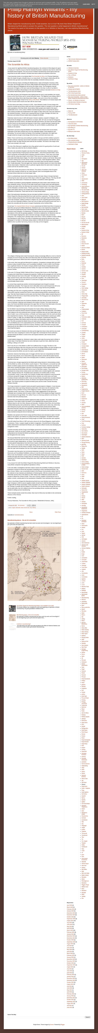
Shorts (83, 773)
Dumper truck (85, 370)
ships (83, 767)
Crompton (84, 344)
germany (84, 444)
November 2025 (71, 915)
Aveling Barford (85, 193)
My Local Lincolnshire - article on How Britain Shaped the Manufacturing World (78, 97)
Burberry (84, 257)
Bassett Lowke (85, 211)
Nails (83, 639)
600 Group (84, 151)
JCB (83, 537)
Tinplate (84, 843)
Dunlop (83, 372)
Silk (82, 780)
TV (82, 852)
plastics (83, 684)
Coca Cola (84, 313)
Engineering (85, 389)
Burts (83, 259)
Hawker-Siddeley (86, 484)
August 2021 (70, 1003)
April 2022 (69, 992)
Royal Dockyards (86, 740)
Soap (83, 790)
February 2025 (70, 932)
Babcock (84, 199)
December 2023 (71, 959)
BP (82, 234)
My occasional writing (73, 140)
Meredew (84, 611)
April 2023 (69, 972)
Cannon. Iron (85, 270)
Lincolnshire (85, 573)
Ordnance (70, 77)
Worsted (84, 892)
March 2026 (70, 907)
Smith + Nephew (86, 788)
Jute (83, 550)
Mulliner (84, 635)
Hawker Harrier (85, 480)
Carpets (84, 274)
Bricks (83, 240)
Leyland (84, 569)
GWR (83, 476)
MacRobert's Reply (73, 144)
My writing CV (71, 127)
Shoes (83, 771)
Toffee (83, 845)
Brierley (83, 242)
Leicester (84, 565)
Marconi (84, 599)
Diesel (83, 361)
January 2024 (70, 957)
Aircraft (83, 166)
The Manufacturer (72, 115)
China (83, 292)
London (83, 581)
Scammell (84, 751)
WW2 (83, 894)
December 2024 (71, 936)
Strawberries (85, 816)
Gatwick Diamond (86, 436)
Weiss (83, 879)
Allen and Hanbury (84, 170)
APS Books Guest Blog (74, 104)
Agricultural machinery (84, 163)
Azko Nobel (84, 197)
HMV (83, 499)
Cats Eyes (84, 280)
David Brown (85, 349)
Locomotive (84, 577)
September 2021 (71, 1001)
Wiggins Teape (85, 884)
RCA (83, 724)
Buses (83, 261)
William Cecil (85, 886)
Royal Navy (84, 743)
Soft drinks (84, 794)
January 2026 (70, 911)
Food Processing (86, 421)
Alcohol (83, 167)
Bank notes (84, 209)
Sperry (83, 798)
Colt (83, 321)
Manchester (85, 592)
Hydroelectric (85, 514)
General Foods (85, 440)
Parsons (84, 671)
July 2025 (69, 922)
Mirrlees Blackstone (84, 623)
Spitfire (83, 801)
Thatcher (84, 831)
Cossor (83, 336)
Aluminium (84, 175)
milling (83, 618)
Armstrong (84, 184)
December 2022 (71, 978)
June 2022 (69, 988)
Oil (82, 658)
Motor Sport (85, 633)
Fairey (83, 400)
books (83, 228)
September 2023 (71, 965)
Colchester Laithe (86, 317)
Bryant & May (85, 251)
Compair (84, 324)
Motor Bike (84, 628)
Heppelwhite (85, 492)
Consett (83, 332)
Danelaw (84, 347)
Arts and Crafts (85, 189)
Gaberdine (84, 429)
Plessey (84, 686)
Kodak (83, 552)
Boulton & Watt (85, 232)
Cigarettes (84, 303)
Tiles (83, 837)
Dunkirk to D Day (72, 73)
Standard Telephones (84, 806)
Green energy (85, 467)
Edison (83, 376)
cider (83, 301)
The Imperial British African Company (24, 206)
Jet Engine (84, 539)
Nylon (83, 656)
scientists (84, 762)
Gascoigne (84, 434)
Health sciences (86, 486)
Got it (93, 4)
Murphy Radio (85, 637)
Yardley (83, 896)
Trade (83, 850)
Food (83, 419)
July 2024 (69, 945)
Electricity (84, 381)
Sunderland (84, 820)
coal (83, 307)
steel (83, 811)
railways (84, 718)
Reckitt (83, 726)
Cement (84, 282)
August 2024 (70, 943)
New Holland (85, 645)
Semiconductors (86, 763)
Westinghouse (85, 881)
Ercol (83, 393)
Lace (83, 555)
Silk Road (84, 782)
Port (83, 690)
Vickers (83, 867)
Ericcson (84, 395)
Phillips (83, 680)
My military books (72, 138)
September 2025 (71, 918)
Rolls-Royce (85, 732)
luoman (52, 1024)
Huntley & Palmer (86, 512)
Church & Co (85, 299)
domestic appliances (84, 364)
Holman (83, 501)
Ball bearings (85, 207)
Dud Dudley (85, 368)
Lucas (83, 584)
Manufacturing (85, 597)
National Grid (85, 641)
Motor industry (85, 629)
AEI (82, 157)
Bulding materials (86, 255)
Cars (83, 278)
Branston (84, 236)
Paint (83, 667)
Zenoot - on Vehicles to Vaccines (76, 100)
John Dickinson (85, 543)
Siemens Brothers (84, 776)
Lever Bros (84, 567)
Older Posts (58, 512)
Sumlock (84, 818)
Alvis (83, 177)
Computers (84, 326)
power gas (84, 696)
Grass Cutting (85, 461)
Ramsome (84, 720)
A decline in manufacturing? (24, 624)
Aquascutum (85, 179)
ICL (82, 518)
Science (84, 756)
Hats (83, 478)
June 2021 (69, 1007)
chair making (85, 288)
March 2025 (70, 930)
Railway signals (85, 716)
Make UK (70, 111)
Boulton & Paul (85, 230)
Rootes (83, 736)
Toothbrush (84, 847)
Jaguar (83, 533)
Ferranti (83, 402)
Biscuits (83, 220)
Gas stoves (84, 433)
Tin (82, 839)
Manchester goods (85, 595)
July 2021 (69, 1005)
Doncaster (84, 366)
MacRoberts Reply (73, 79)
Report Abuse (71, 149)
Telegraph (84, 825)
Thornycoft (84, 833)
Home (31, 512)
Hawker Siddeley (86, 482)
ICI (82, 516)
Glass (83, 452)
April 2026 (69, 905)
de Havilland (85, 351)
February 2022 (70, 994)
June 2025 (69, 924)
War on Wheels (72, 75)
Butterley (84, 263)
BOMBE (84, 226)
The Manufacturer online (74, 91)
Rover (83, 738)
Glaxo (83, 454)
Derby (83, 357)
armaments (84, 182)
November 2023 (71, 961)
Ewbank (84, 396)
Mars (83, 605)
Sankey (83, 749)
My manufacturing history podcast (76, 95)
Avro (83, 195)
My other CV (71, 129)
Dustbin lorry (85, 374)
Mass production (86, 607)
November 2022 (71, 980)
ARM (83, 180)
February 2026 (70, 909)
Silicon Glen (85, 778)
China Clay (84, 294)
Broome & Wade (86, 247)
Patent (83, 673)
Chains (83, 286)
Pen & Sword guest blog (74, 93)
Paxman (84, 675)
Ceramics (84, 284)
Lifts (83, 571)
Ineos (83, 523)
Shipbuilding (85, 765)
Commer (84, 322)
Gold (22, 507)
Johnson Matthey (86, 548)
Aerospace (84, 159)
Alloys (83, 173)
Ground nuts (26, 507)
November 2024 (71, 938)
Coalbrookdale (85, 309)
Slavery (34, 507)
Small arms (84, 786)
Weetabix (84, 877)
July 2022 (69, 986)
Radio (83, 711)
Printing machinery (84, 702)
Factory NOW (71, 113)
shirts (83, 769)
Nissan (83, 652)
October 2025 (70, 917)
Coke (83, 315)
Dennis (83, 355)
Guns (83, 474)
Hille (83, 494)
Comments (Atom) (19, 515)
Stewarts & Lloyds (84, 813)
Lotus (83, 582)
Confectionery (85, 330)
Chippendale (85, 296)
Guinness (84, 472)
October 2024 (70, 940)
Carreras (84, 276)
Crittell (83, 342)
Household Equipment (84, 508)
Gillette (83, 448)
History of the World (33, 99)
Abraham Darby (86, 153)
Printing (83, 700)
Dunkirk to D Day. (55, 90)
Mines (83, 620)
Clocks (83, 305)
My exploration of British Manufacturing (78, 125)
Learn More (86, 4)
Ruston (83, 747)
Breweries (84, 238)
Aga (83, 160)
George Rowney (86, 442)
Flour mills (84, 415)
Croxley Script (85, 346)
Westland (84, 883)
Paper (83, 669)
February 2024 (70, 955)
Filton (83, 404)
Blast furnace (85, 224)
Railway (84, 715)
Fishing (83, 409)
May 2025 (69, 926)
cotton (83, 338)
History (83, 496)
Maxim (83, 609)
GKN (83, 450)
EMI (83, 387)
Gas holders (85, 431)
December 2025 (71, 913)
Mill (82, 617)
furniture (84, 425)
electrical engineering (85, 378)
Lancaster (84, 559)
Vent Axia (84, 865)
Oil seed (84, 660)
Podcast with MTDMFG (74, 89)
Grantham (84, 459)
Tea (82, 823)
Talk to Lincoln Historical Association (77, 59)
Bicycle (83, 217)
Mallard (83, 588)
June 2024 (69, 947)
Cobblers (84, 311)
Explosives (84, 398)
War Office (84, 869)
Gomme (84, 458)
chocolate (84, 297)
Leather (83, 563)
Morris (83, 626)
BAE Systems (85, 201)
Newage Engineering (85, 649)
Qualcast (84, 707)
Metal (83, 613)
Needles (84, 643)
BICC (83, 215)
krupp (83, 554)
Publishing (84, 705)
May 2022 (69, 990)
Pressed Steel (85, 698)
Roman (83, 734)
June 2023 (69, 970)
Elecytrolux (84, 385)
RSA (83, 745)
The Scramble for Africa (18, 64)
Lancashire (84, 557)
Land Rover (84, 561)
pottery (83, 694)
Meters (83, 615)
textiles (83, 829)
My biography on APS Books (75, 121)
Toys (83, 848)
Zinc (83, 898)
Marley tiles (84, 603)
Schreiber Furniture (84, 754)
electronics (84, 383)
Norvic (83, 654)
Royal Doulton (85, 741)
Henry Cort (84, 490)
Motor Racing (85, 631)
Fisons (83, 411)
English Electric (85, 391)
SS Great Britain (86, 803)
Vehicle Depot (85, 863)
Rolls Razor (84, 730)
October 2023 (70, 963)
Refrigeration (85, 728)
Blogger (63, 1024)
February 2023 (70, 974)
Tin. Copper (84, 841)
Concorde (84, 328)
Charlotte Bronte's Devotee (75, 142)
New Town (84, 647)
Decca (83, 353)
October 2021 (70, 999)
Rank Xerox (85, 722)
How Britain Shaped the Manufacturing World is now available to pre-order (35, 605)
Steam (83, 809)
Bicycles (84, 218)
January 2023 (70, 976)
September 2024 (71, 942)
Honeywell (84, 503)
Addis (83, 155)
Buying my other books (74, 131)
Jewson (83, 541)
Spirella (83, 800)
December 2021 (71, 997)
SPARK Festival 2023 (73, 61)
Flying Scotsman (86, 417)
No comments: (21, 505)
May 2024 (69, 949)
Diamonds (18, 507)
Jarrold (83, 535)
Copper (13, 507)
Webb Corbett (85, 875)
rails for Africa (85, 713)
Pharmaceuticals (86, 679)
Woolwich (84, 890)
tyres (83, 854)
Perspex (84, 677)
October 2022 (70, 982)
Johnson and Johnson (85, 545)
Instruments (85, 525)
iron (82, 529)
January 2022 (70, 996)
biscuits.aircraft (85, 222)
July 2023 (69, 969)
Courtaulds (84, 340)
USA (83, 856)
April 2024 (69, 951)
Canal (83, 265)
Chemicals (84, 290)
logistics (84, 579)
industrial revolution (84, 521)
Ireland (83, 527)
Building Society (86, 253)
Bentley (83, 213)
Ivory (31, 507)
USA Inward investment (85, 859)
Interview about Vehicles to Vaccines (77, 102)
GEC (83, 438)
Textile (83, 827)
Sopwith (84, 796)
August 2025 (70, 920)
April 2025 (69, 928)
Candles (84, 267)
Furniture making (86, 427)
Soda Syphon (85, 792)
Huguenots (84, 510)
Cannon (84, 268)
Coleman (84, 319)
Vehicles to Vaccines (73, 68)
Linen (83, 575)
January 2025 (70, 934)
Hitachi (83, 497)
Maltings (84, 590)
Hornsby (84, 505)
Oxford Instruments (85, 664)
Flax (83, 413)
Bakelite (84, 205)
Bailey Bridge (85, 203)
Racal (83, 709)
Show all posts (44, 58)
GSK (83, 471)
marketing (84, 601)
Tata (83, 821)
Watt (83, 871)
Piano (83, 682)
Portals (83, 692)
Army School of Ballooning (85, 187)
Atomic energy (85, 191)
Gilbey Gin (84, 446)
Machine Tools (85, 586)
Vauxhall (84, 861)
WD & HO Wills (85, 873)
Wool (83, 888)
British (83, 245)
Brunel (83, 249)
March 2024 (70, 953)
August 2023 (70, 967)
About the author (72, 123)
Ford (83, 423)
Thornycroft (84, 835)
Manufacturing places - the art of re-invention (22, 520)
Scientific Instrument (84, 759)
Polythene (84, 688)
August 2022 (70, 984)
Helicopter (84, 488)
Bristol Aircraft (85, 243)
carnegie (84, 272)
